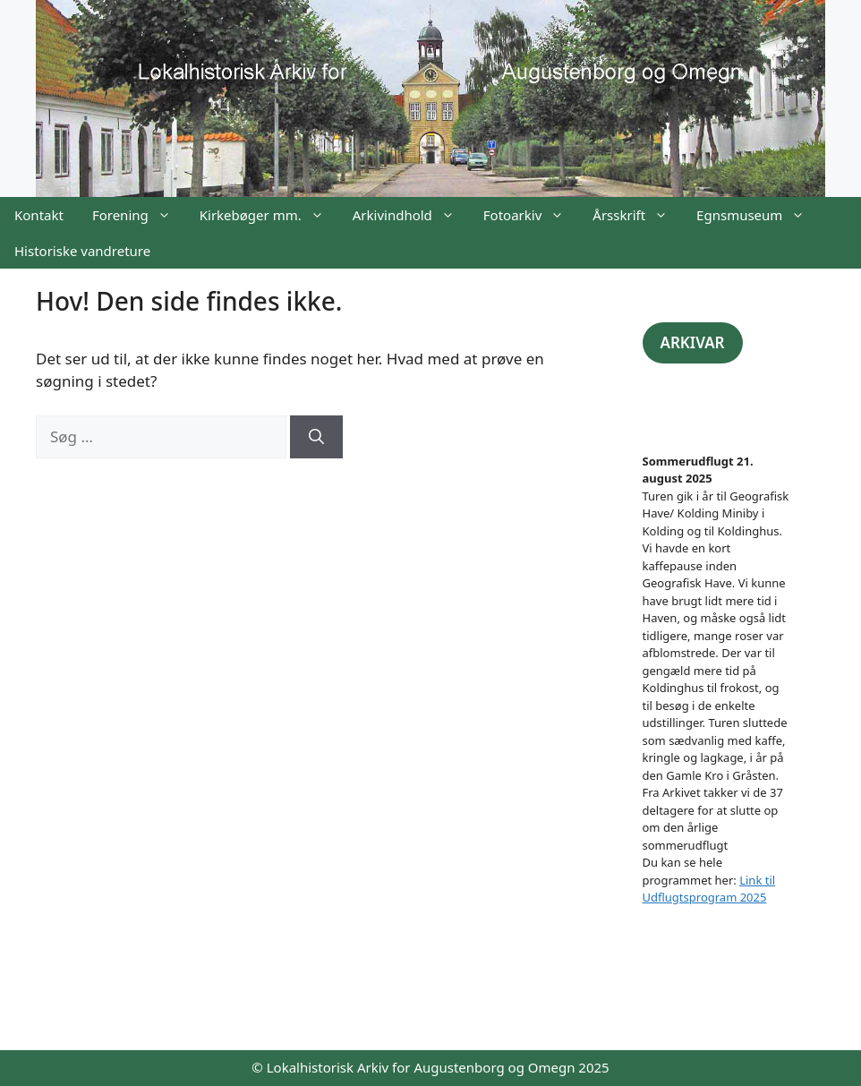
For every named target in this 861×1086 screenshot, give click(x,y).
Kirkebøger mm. (269, 215)
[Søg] (316, 436)
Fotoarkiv (530, 215)
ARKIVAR (693, 342)
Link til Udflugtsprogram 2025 (709, 889)
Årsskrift (637, 215)
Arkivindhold (411, 215)
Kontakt (39, 215)
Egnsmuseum (757, 215)
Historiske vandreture (82, 251)
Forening (138, 215)
